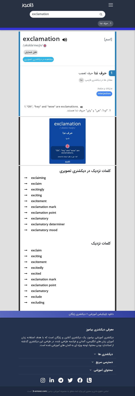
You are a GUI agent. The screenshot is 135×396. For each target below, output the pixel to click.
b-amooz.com (40, 391)
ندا (81, 80)
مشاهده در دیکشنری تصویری (38, 59)
